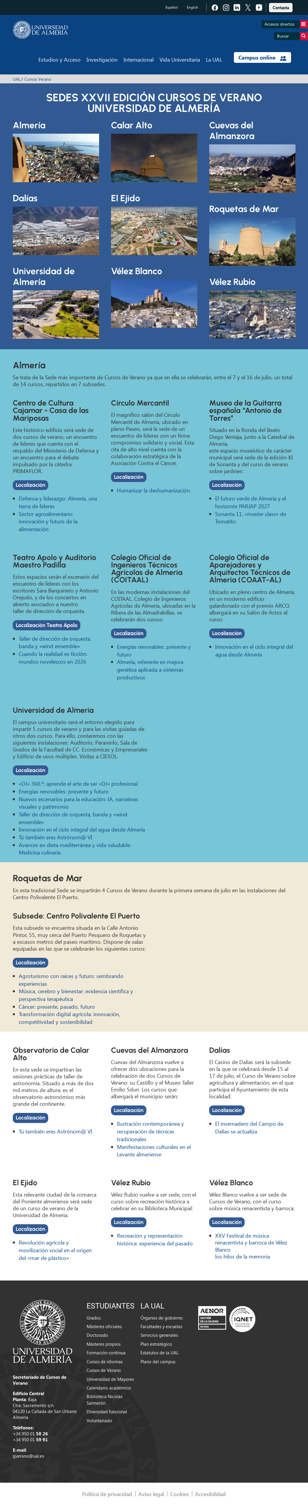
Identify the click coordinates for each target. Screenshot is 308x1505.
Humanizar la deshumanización (153, 490)
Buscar (292, 36)
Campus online (262, 57)
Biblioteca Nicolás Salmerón (104, 1399)
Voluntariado (99, 1420)
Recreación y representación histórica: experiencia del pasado (155, 1239)
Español (171, 7)
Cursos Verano (37, 79)
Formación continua (106, 1353)
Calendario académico (109, 1388)
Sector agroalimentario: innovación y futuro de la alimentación (48, 521)
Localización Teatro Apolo (46, 625)
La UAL (214, 59)
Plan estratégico (156, 1344)
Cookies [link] (179, 1494)
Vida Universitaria (180, 59)
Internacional (138, 59)
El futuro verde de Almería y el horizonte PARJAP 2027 (250, 502)
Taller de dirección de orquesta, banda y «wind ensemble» (55, 642)
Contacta (281, 7)
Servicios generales (159, 1335)
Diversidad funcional (107, 1411)
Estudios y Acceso (59, 59)
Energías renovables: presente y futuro (64, 791)
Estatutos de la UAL (159, 1353)
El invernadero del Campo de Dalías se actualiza (249, 1127)
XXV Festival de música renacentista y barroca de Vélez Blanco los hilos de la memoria (251, 1246)
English (192, 7)
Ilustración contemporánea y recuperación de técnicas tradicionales (150, 1131)
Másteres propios (104, 1344)
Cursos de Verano (104, 1370)
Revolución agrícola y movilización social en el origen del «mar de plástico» (55, 1250)
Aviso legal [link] (151, 1494)
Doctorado (97, 1335)
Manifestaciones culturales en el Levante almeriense (154, 1150)
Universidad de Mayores (110, 1379)
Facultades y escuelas (161, 1326)
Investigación (102, 59)
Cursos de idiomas (105, 1361)
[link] (281, 6)
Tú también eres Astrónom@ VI (55, 837)
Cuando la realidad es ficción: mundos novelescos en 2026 (53, 657)
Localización (30, 485)
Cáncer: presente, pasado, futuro (57, 1006)
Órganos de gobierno (161, 1318)
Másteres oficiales (104, 1326)
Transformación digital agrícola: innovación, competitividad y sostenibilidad (69, 1017)
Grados (94, 1318)
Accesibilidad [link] (210, 1494)
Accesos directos (286, 24)
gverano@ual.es (28, 1456)
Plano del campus (157, 1361)
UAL (17, 79)
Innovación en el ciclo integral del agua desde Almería (254, 650)
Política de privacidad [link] (107, 1494)
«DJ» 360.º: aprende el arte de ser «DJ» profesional (78, 783)
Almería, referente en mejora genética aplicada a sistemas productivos (150, 669)
